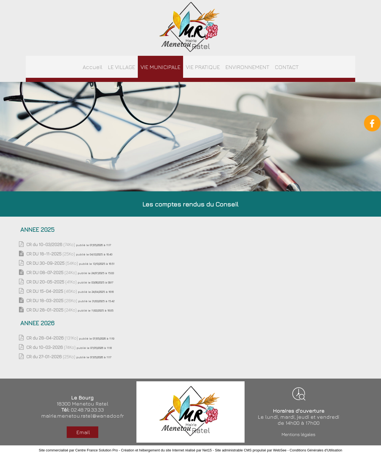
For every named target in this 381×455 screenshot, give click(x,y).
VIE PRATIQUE (203, 67)
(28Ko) (52, 300)
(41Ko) (52, 281)
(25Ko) (51, 253)
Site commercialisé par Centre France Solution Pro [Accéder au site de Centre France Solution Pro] (78, 450)
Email (82, 432)
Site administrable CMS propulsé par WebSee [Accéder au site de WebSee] (251, 450)
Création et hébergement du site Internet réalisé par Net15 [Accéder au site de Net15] (166, 450)
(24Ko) (52, 272)
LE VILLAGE (121, 67)
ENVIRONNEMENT (247, 67)
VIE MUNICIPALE (160, 67)
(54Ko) (52, 263)
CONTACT (287, 67)
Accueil (92, 67)
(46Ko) (52, 291)
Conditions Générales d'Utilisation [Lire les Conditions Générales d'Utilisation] (316, 450)
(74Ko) (51, 244)
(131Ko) (52, 337)
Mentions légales (298, 434)
